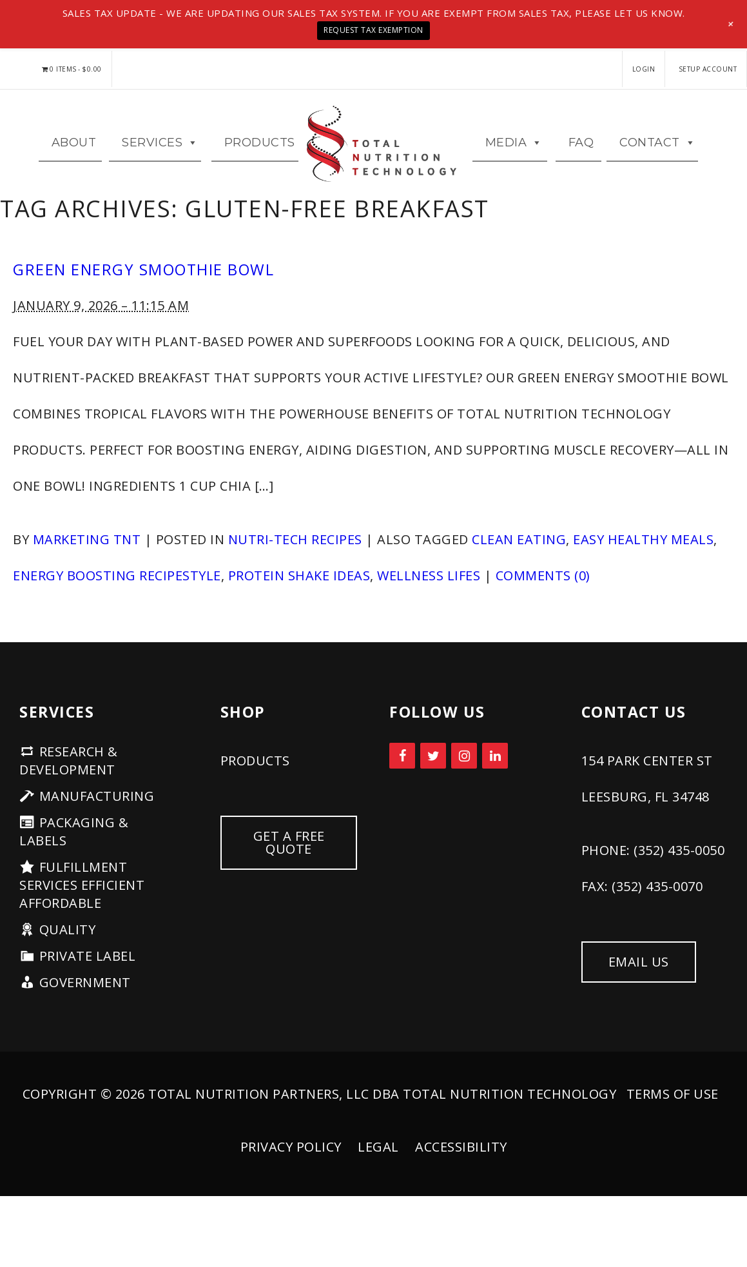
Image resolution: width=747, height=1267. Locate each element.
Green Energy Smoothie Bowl (143, 292)
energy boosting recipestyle (117, 598)
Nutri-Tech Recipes (295, 562)
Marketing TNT (87, 562)
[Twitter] (433, 779)
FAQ (581, 154)
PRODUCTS (255, 783)
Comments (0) (543, 598)
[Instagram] (464, 779)
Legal (378, 1170)
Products (259, 154)
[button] (731, 24)
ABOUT (74, 154)
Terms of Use (672, 1117)
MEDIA (514, 154)
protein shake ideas (299, 598)
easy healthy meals (643, 562)
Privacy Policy (291, 1170)
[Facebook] (402, 779)
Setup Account (708, 69)
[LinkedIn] (495, 779)
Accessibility (461, 1170)
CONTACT (657, 154)
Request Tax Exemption (373, 30)
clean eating (519, 562)
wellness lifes (428, 598)
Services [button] (160, 154)
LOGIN (643, 69)
